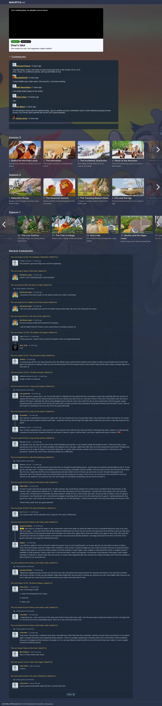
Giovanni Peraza (23, 66)
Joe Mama (20, 107)
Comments (18, 57)
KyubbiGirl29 (21, 78)
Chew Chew (21, 97)
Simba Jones (21, 118)
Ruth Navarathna (23, 87)
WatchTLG (17, 2)
